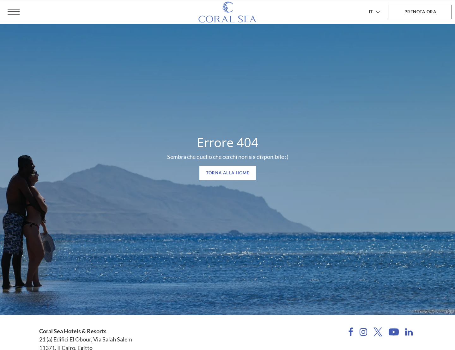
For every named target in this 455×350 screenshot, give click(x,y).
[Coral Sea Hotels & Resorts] (227, 12)
